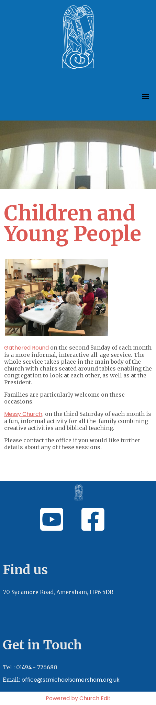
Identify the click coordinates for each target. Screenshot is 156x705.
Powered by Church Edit (78, 698)
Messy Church (23, 414)
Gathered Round (26, 348)
